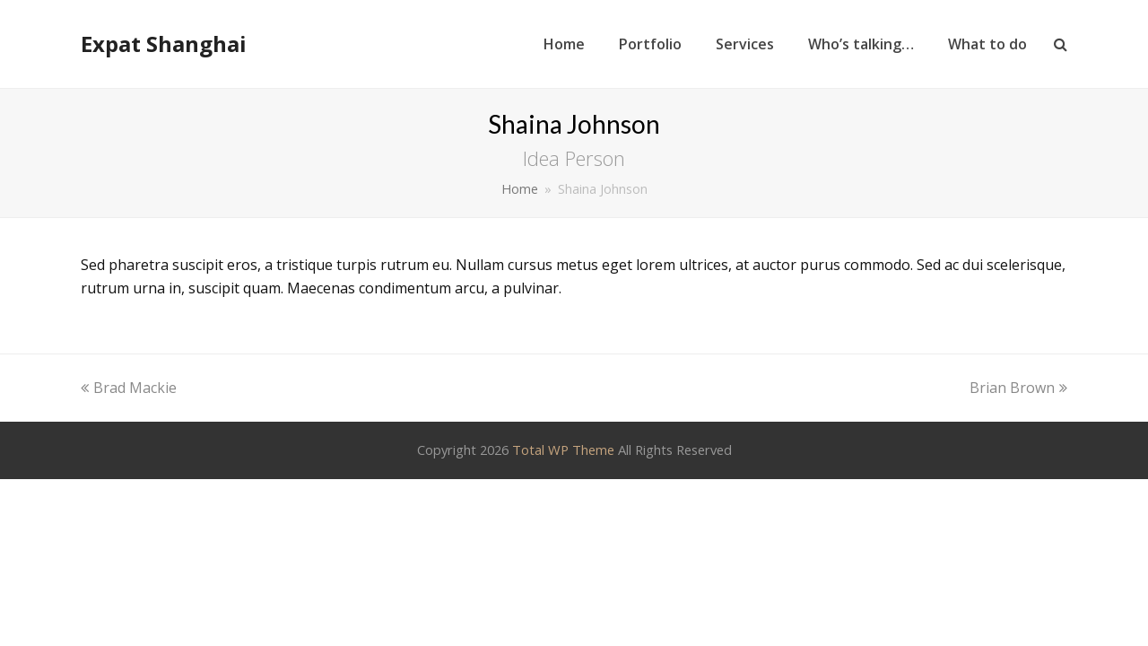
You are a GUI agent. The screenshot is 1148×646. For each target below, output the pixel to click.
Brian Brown (1018, 387)
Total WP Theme (563, 449)
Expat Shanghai (164, 43)
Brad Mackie (129, 387)
